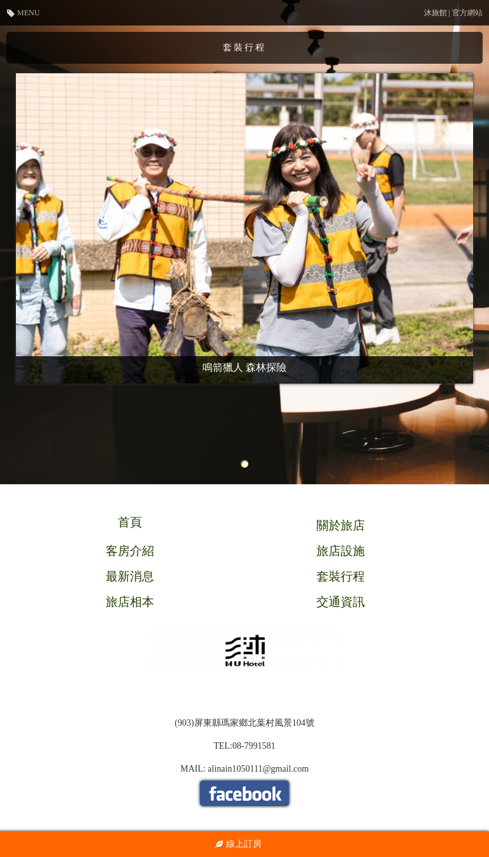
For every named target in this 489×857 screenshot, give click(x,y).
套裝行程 (340, 576)
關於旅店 (340, 525)
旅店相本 (130, 602)
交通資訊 (340, 602)
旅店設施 (340, 551)
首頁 (130, 522)
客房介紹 (130, 551)
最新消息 (130, 576)
